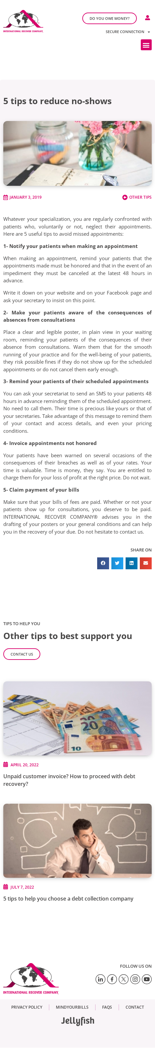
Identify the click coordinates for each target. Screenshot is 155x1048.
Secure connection (128, 32)
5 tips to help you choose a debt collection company (68, 898)
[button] (146, 44)
